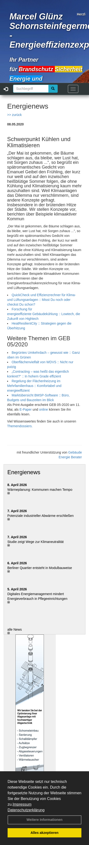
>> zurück (14, 115)
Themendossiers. (20, 426)
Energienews (23, 472)
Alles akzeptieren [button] (45, 833)
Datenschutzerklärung (26, 810)
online (44, 409)
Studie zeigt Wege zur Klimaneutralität (35, 542)
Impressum (22, 804)
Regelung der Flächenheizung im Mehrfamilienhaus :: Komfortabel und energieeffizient (34, 385)
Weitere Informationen (45, 820)
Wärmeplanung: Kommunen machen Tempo (39, 489)
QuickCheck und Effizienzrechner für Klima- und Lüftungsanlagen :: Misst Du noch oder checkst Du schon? (41, 299)
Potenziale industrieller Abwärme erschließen (40, 516)
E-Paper (25, 409)
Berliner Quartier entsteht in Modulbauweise (39, 568)
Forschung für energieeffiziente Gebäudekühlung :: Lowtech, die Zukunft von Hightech (43, 314)
